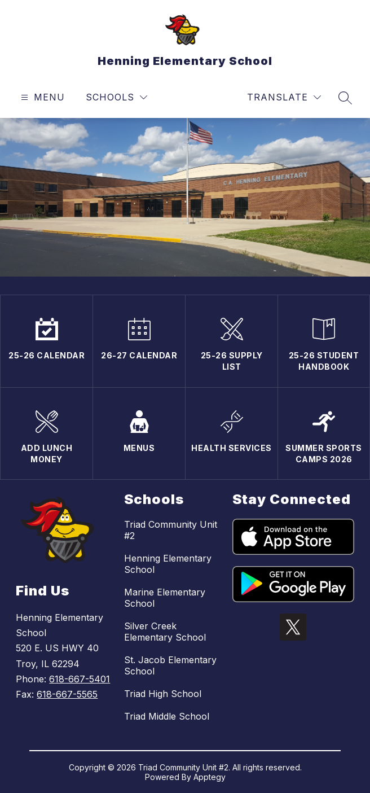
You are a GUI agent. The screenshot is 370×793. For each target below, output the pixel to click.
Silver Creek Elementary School (165, 631)
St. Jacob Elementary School (170, 665)
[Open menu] (41, 97)
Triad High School (162, 693)
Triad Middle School (166, 716)
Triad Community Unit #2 (170, 530)
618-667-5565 (67, 694)
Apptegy (209, 777)
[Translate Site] (284, 97)
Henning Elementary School (168, 564)
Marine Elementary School (164, 597)
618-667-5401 (79, 679)
